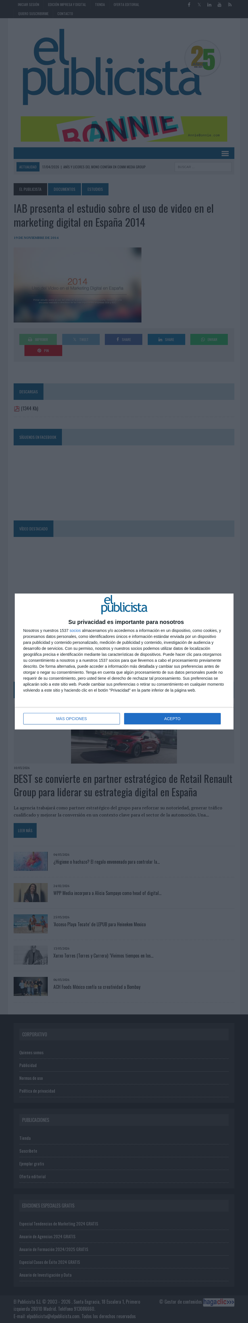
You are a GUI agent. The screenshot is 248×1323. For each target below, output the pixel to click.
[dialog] (124, 661)
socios (75, 630)
